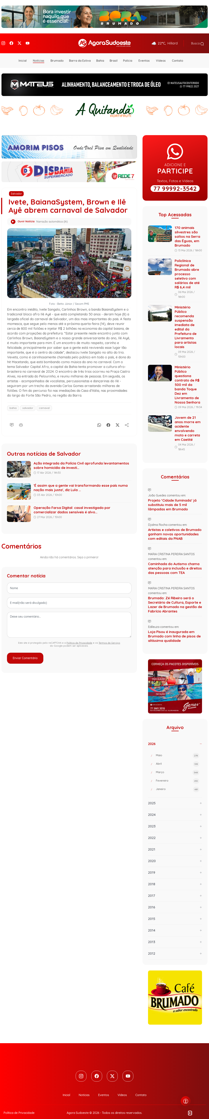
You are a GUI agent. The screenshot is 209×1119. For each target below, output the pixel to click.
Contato (177, 55)
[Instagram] (3, 40)
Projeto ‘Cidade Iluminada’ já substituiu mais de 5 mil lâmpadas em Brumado (172, 499)
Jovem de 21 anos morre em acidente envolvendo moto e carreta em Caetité (188, 423)
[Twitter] (19, 40)
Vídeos (161, 55)
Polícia (127, 55)
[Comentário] (11, 419)
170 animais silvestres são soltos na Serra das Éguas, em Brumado (187, 231)
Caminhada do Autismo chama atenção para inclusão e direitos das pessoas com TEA (175, 563)
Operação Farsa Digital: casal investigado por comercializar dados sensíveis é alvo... (72, 504)
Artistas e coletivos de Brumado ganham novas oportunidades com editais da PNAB (174, 529)
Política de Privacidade (79, 637)
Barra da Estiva (80, 55)
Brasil (114, 55)
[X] (117, 419)
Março (177, 767)
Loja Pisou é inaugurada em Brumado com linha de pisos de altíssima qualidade (174, 631)
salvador (27, 403)
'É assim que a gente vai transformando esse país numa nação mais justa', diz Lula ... (81, 482)
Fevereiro (177, 776)
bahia (13, 403)
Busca (197, 41)
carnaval (44, 403)
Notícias (38, 55)
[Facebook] (11, 40)
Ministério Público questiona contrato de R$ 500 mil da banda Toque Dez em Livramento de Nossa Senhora (187, 379)
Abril (177, 759)
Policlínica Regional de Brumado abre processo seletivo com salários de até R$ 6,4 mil (187, 268)
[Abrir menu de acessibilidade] (186, 1101)
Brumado (57, 55)
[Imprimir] (21, 419)
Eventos (144, 55)
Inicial (23, 55)
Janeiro (177, 784)
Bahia (100, 55)
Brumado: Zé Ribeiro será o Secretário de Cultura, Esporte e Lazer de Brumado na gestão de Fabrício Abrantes (175, 599)
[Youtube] (27, 40)
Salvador (16, 188)
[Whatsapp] (99, 419)
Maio (177, 750)
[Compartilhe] (126, 419)
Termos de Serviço (109, 637)
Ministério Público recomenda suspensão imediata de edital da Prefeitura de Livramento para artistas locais (186, 322)
